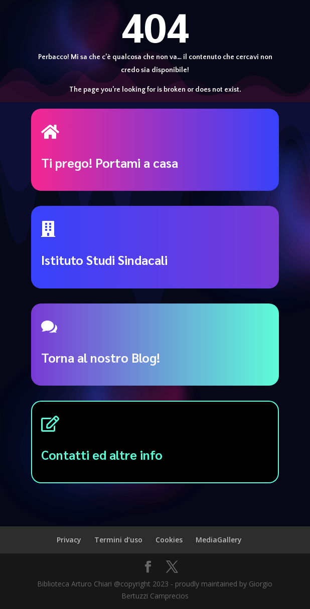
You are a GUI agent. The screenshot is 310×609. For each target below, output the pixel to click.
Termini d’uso (118, 539)
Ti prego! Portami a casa (109, 162)
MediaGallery (219, 539)
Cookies (169, 539)
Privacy (69, 539)
